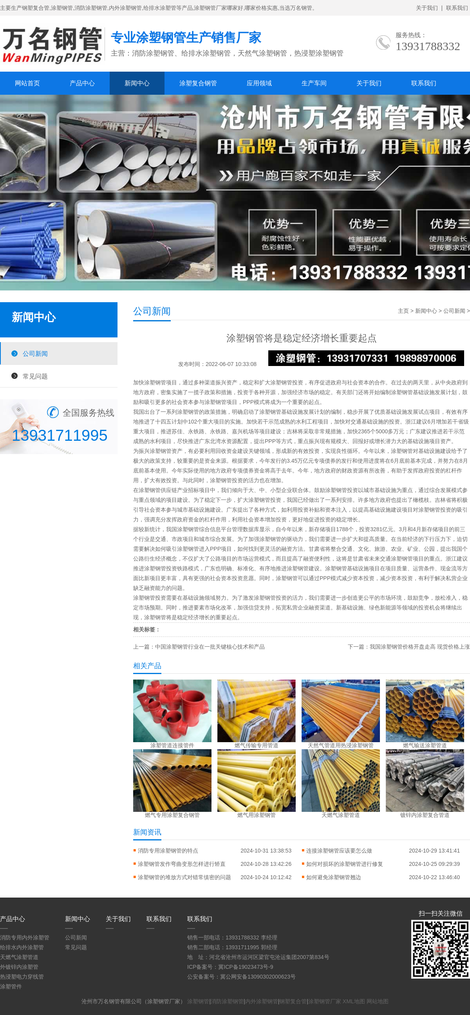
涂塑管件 (11, 986)
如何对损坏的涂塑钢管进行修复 (344, 864)
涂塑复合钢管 (198, 83)
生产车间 (314, 83)
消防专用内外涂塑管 (24, 937)
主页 (403, 311)
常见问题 (35, 376)
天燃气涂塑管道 (19, 957)
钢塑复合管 (293, 1001)
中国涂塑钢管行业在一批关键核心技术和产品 (210, 647)
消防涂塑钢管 (227, 1001)
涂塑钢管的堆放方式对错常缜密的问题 (184, 877)
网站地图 (378, 1001)
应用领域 (259, 83)
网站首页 (27, 83)
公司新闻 (35, 353)
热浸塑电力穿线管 (22, 977)
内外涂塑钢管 (261, 1001)
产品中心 (82, 83)
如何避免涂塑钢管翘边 (333, 877)
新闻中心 (137, 83)
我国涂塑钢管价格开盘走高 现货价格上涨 (420, 647)
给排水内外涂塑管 (22, 947)
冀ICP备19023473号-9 (245, 967)
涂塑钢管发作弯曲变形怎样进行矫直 (182, 864)
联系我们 (457, 8)
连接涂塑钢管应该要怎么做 (339, 850)
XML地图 (354, 1001)
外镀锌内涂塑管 (19, 967)
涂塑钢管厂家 (324, 1001)
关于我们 (427, 8)
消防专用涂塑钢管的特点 (168, 850)
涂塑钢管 (198, 1001)
